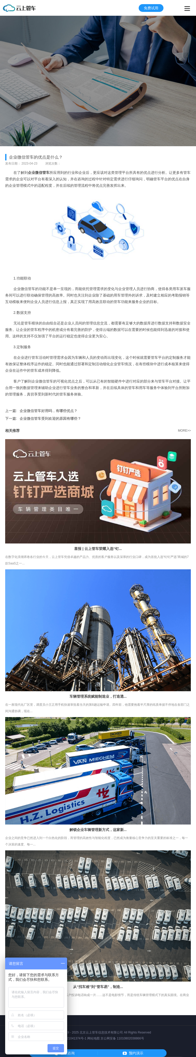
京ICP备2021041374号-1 (69, 1038)
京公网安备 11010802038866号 (122, 1038)
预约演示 (136, 1053)
